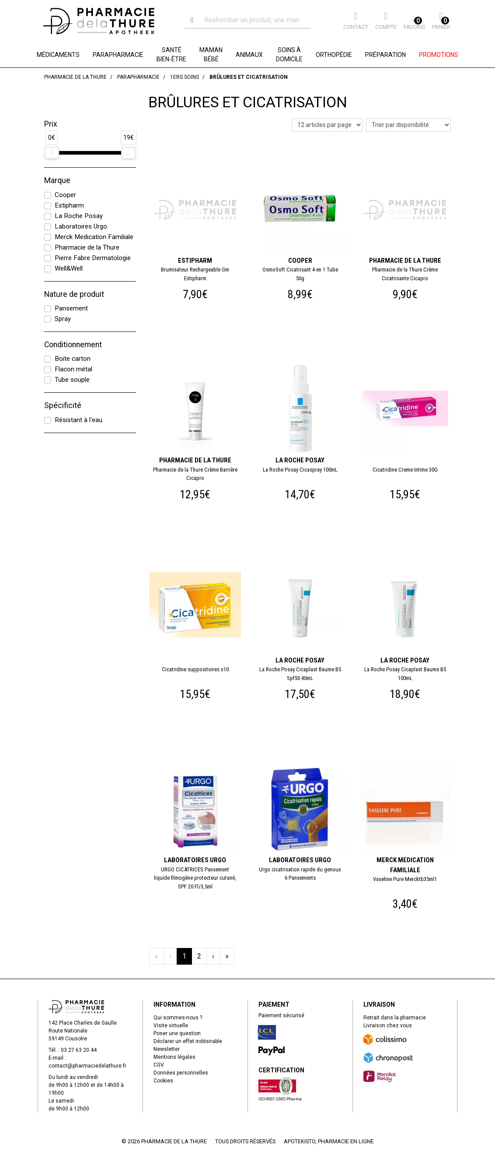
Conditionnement (73, 344)
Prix (50, 124)
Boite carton (73, 359)
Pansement (71, 308)
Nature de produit (74, 294)
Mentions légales (174, 1057)
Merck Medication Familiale (94, 237)
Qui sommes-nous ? (177, 1018)
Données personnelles (180, 1073)
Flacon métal (73, 369)
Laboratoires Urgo (81, 226)
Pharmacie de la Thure (87, 247)
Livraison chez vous (387, 1025)
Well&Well (69, 268)
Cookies (163, 1081)
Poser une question (177, 1033)
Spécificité (62, 405)
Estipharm (69, 205)
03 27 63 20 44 (79, 1050)
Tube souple (72, 380)
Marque (57, 180)
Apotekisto (329, 1141)
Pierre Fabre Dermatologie (93, 258)
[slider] (51, 153)
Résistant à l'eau (78, 420)
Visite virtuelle (170, 1025)
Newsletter (166, 1049)
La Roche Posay (79, 216)
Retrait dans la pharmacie (394, 1018)
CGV (158, 1065)
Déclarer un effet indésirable (187, 1041)
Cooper (65, 195)
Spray (63, 319)
